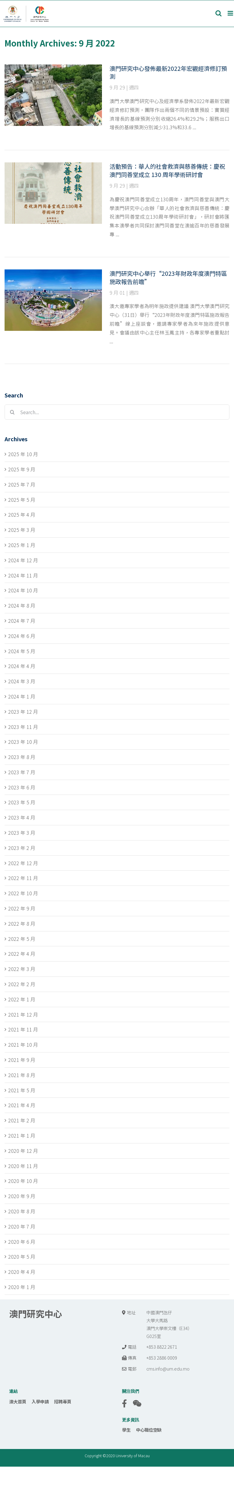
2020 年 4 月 (21, 1271)
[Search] (12, 412)
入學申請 (40, 1401)
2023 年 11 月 (23, 726)
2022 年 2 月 (21, 984)
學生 (126, 1429)
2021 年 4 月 (21, 1105)
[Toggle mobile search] (218, 13)
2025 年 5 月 (21, 499)
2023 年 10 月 (23, 741)
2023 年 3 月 (21, 832)
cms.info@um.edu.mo (168, 1368)
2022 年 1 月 (21, 999)
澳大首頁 (17, 1401)
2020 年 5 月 (21, 1256)
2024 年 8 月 (21, 605)
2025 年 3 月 (21, 529)
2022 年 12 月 (23, 863)
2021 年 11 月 (23, 1029)
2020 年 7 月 (21, 1226)
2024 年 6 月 (21, 636)
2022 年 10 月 (23, 893)
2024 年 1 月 (21, 696)
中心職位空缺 (149, 1429)
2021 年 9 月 (21, 1059)
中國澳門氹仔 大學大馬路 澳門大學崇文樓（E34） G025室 (169, 1324)
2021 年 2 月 (21, 1120)
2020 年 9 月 (21, 1196)
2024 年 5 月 (21, 651)
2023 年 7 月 (21, 772)
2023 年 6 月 (21, 787)
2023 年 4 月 (21, 817)
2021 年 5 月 (21, 1090)
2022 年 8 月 (21, 923)
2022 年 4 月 (21, 953)
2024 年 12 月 (23, 560)
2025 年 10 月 (23, 454)
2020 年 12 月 (23, 1150)
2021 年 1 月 (21, 1135)
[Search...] (117, 412)
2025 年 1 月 (21, 545)
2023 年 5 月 (21, 802)
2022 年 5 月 (21, 938)
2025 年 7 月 (21, 484)
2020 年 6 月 (21, 1241)
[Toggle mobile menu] (231, 13)
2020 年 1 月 (21, 1287)
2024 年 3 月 (21, 681)
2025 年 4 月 (21, 514)
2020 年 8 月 (21, 1211)
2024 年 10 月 (23, 590)
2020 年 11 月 (23, 1166)
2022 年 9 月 (21, 908)
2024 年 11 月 (23, 575)
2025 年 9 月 (21, 469)
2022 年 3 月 (21, 968)
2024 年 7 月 (21, 620)
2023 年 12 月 (23, 711)
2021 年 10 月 (23, 1044)
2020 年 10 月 (23, 1180)
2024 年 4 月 (21, 666)
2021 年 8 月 (21, 1075)
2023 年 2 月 (21, 847)
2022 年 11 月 (23, 878)
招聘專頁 (62, 1401)
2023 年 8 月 (21, 757)
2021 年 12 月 (23, 1014)
